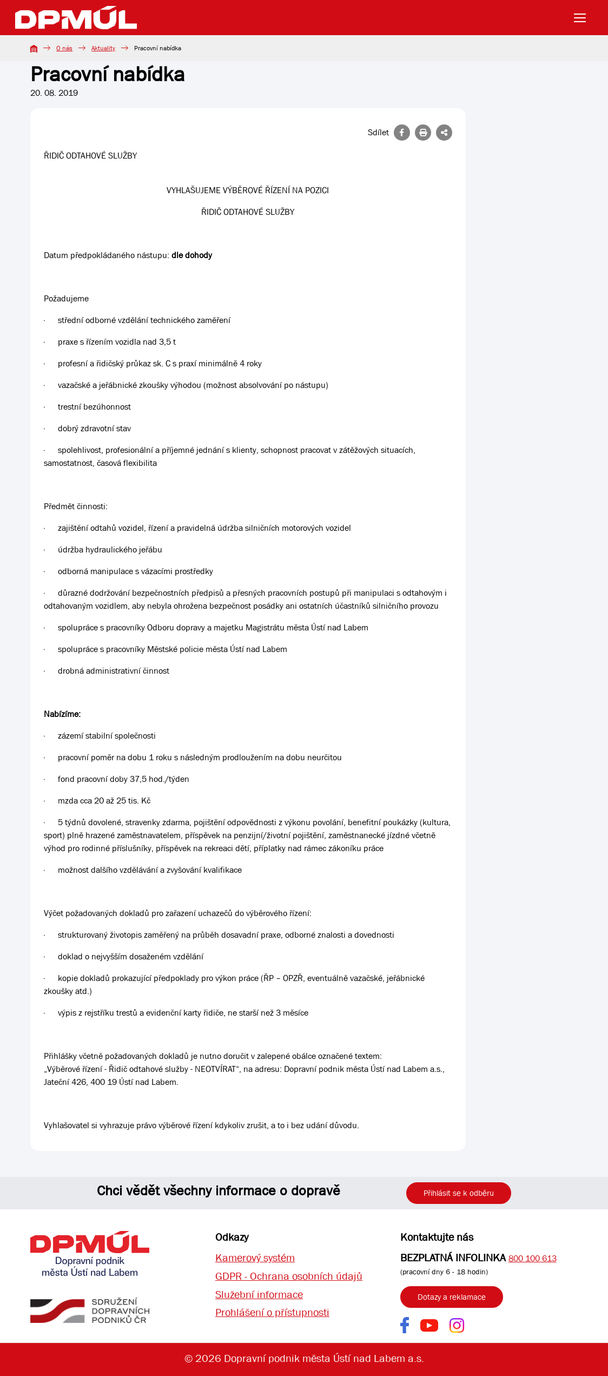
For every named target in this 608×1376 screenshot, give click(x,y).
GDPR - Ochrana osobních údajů (288, 1276)
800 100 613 (532, 1258)
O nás (64, 48)
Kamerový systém (255, 1258)
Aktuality (103, 48)
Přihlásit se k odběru (459, 1193)
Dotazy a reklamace (452, 1297)
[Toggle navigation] (583, 18)
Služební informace (259, 1294)
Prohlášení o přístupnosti (272, 1313)
